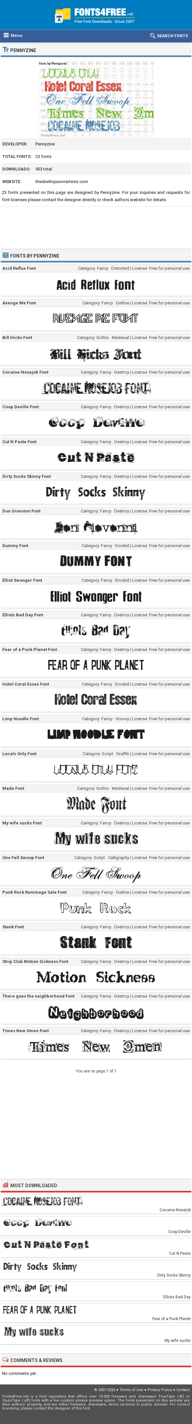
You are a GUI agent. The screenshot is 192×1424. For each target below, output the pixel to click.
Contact (183, 1390)
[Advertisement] (96, 224)
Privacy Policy (160, 1390)
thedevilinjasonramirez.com (61, 181)
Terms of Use (131, 1390)
